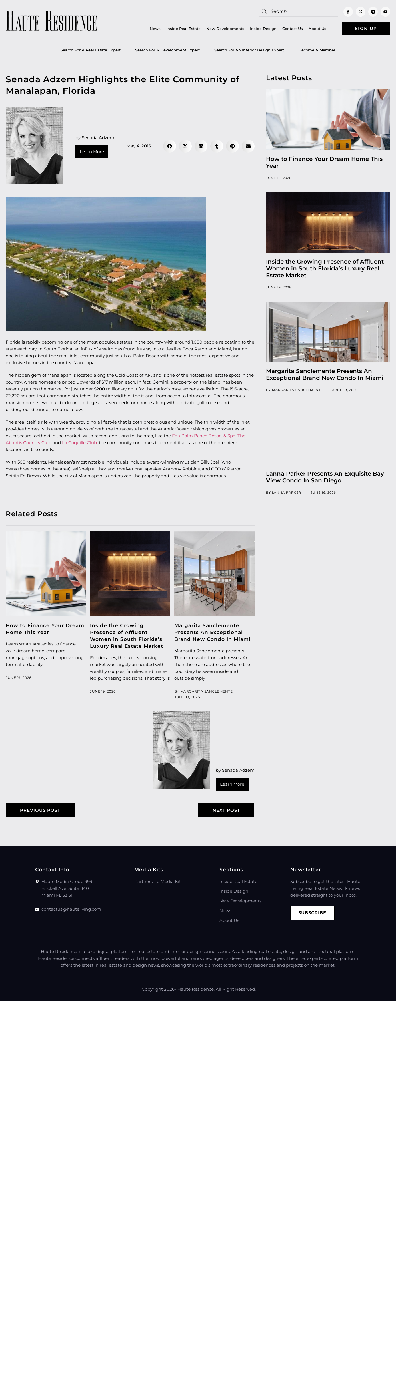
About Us (317, 29)
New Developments (225, 29)
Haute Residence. (196, 989)
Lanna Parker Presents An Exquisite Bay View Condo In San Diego (325, 477)
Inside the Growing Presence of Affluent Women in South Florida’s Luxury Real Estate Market (325, 268)
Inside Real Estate (183, 29)
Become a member (317, 50)
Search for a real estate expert (91, 50)
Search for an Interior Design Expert (249, 50)
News (155, 29)
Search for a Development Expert (167, 50)
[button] (169, 146)
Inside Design (263, 29)
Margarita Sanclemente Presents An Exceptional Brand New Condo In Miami (212, 632)
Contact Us (292, 29)
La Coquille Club (79, 442)
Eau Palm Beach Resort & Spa (203, 435)
